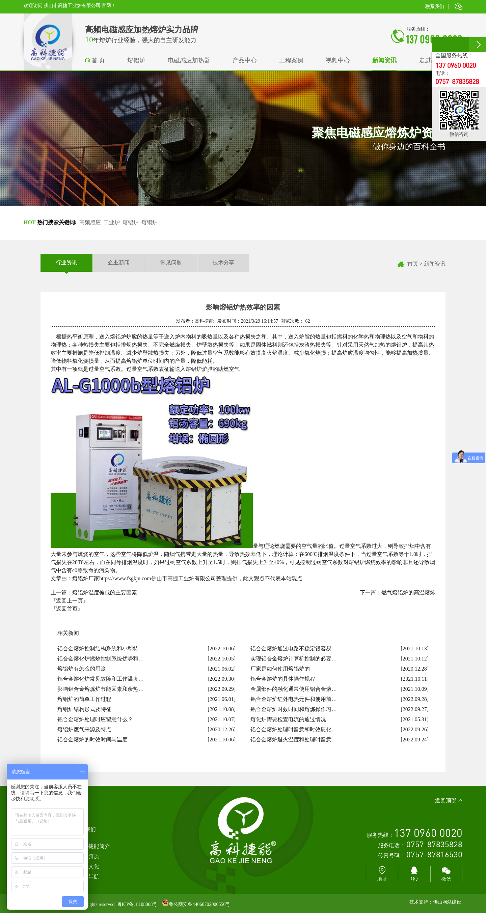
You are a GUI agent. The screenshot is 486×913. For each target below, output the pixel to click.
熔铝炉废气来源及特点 (84, 729)
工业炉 (112, 222)
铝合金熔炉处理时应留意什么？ (95, 719)
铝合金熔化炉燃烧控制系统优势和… (100, 658)
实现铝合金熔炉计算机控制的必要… (293, 658)
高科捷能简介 (94, 846)
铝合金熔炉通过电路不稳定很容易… (293, 648)
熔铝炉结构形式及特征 (84, 709)
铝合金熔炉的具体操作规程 (282, 679)
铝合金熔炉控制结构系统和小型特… (100, 648)
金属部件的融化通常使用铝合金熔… (293, 689)
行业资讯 (66, 263)
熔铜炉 (149, 222)
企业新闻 (119, 262)
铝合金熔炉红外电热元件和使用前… (293, 699)
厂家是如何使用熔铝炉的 (280, 669)
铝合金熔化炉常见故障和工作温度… (100, 679)
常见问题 (171, 262)
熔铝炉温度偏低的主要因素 (104, 592)
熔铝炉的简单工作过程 (84, 699)
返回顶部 (448, 800)
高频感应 (90, 222)
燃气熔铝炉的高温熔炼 (408, 592)
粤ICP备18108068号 (137, 904)
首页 (412, 264)
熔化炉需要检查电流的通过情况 (288, 719)
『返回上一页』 (69, 600)
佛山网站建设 (447, 902)
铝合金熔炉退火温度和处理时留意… (293, 739)
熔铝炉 (131, 222)
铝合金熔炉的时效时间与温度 (92, 739)
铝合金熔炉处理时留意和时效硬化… (293, 729)
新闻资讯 (435, 264)
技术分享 (223, 262)
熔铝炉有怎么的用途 (81, 669)
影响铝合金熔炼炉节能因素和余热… (100, 689)
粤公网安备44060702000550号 (199, 904)
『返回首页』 (67, 609)
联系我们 (434, 6)
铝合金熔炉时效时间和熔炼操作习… (293, 709)
